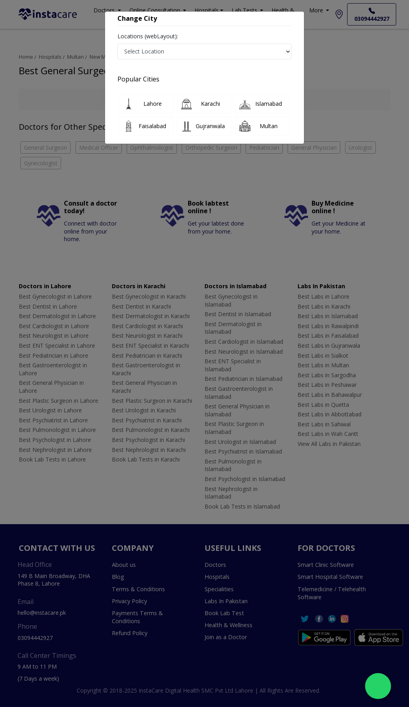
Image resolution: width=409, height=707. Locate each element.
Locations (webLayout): (147, 36)
